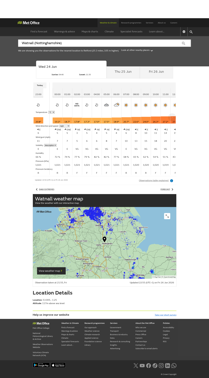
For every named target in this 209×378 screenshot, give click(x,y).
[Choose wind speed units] (64, 126)
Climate (109, 31)
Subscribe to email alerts (146, 348)
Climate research (92, 334)
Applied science (91, 338)
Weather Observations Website (43, 345)
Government (115, 327)
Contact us (140, 345)
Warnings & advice (64, 31)
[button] (104, 240)
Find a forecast (39, 31)
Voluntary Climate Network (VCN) (41, 354)
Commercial (140, 331)
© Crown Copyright (168, 374)
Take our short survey (165, 315)
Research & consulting (120, 341)
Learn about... (156, 31)
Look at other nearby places (137, 50)
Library (87, 345)
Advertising (115, 348)
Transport (114, 331)
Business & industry (119, 334)
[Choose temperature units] (51, 112)
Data (112, 338)
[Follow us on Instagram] (161, 365)
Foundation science (93, 341)
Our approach (90, 327)
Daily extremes (44, 189)
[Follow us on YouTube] (142, 365)
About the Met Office (145, 323)
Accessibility (168, 327)
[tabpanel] (41, 128)
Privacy (166, 338)
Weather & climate (108, 23)
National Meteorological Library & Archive (43, 336)
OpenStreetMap (170, 277)
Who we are (140, 327)
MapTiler (157, 277)
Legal (165, 334)
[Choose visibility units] (50, 145)
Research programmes (131, 23)
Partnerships (141, 341)
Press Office (140, 334)
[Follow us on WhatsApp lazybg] (173, 365)
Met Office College (41, 328)
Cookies (166, 331)
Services (149, 23)
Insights (113, 345)
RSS (164, 341)
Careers (173, 23)
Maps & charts (90, 31)
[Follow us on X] (135, 365)
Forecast (167, 189)
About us (162, 23)
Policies (166, 323)
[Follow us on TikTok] (154, 365)
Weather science (92, 331)
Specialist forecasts (131, 31)
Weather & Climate (70, 323)
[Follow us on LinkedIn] (167, 365)
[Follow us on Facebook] (148, 365)
